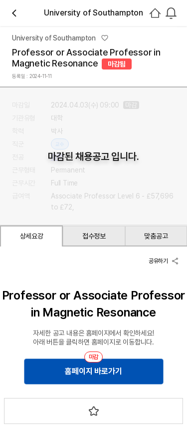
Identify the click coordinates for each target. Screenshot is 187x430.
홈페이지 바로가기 (93, 371)
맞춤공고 (156, 236)
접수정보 (94, 236)
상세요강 (31, 236)
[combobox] (171, 13)
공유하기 (164, 261)
